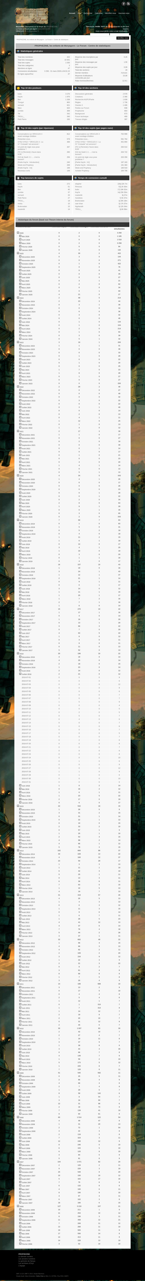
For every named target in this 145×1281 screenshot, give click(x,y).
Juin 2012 (26, 964)
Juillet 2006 (26, 1227)
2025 (22, 254)
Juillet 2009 (26, 1094)
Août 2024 (26, 315)
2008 (22, 1118)
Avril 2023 (26, 373)
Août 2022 (26, 404)
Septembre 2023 (28, 356)
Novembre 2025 (28, 261)
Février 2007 (27, 1200)
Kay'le (20, 97)
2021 (22, 432)
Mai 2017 (25, 637)
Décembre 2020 (28, 479)
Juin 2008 (26, 1141)
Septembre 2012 (28, 953)
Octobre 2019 (27, 531)
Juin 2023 (26, 366)
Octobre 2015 (27, 817)
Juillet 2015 (26, 827)
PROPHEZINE (52, 27)
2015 (22, 806)
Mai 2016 (25, 789)
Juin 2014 (26, 875)
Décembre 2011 (28, 988)
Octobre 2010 (27, 1039)
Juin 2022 (26, 411)
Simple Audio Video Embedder (25, 1276)
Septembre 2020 (28, 490)
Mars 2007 (26, 1196)
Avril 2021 (26, 462)
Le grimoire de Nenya (26, 1261)
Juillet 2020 (26, 497)
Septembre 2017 (28, 623)
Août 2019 (26, 537)
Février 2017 (27, 647)
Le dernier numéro (25, 1257)
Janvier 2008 (27, 1159)
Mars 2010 (26, 1063)
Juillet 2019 (26, 541)
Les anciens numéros (26, 1259)
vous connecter (114, 27)
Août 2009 (26, 1090)
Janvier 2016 (27, 803)
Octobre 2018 (27, 575)
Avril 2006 (26, 1237)
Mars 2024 (26, 332)
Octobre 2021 (27, 442)
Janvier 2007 (27, 1203)
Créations (79, 97)
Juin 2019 (26, 544)
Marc (20, 108)
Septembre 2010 (28, 1042)
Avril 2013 (26, 926)
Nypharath (79, 206)
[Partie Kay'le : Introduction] (28, 162)
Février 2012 (27, 977)
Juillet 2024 (26, 319)
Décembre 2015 (28, 810)
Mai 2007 (25, 1189)
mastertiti (21, 209)
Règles (78, 102)
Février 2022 (27, 425)
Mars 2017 (26, 644)
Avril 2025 (26, 284)
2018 (22, 565)
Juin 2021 (26, 455)
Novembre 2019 (28, 527)
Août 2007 (26, 1179)
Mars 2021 (26, 466)
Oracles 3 (79, 105)
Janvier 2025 (27, 295)
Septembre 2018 (28, 579)
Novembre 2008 (28, 1124)
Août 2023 (26, 360)
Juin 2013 (26, 919)
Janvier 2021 (27, 473)
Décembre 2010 (28, 1032)
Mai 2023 (25, 370)
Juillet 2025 (26, 274)
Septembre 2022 (28, 401)
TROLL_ (21, 116)
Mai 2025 (25, 281)
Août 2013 (26, 912)
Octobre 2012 (27, 950)
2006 (22, 1207)
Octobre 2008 (27, 1128)
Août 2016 (26, 671)
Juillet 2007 (26, 1183)
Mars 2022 (26, 421)
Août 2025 (26, 271)
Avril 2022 (26, 418)
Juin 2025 (26, 278)
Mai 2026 (25, 237)
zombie (20, 111)
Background (80, 114)
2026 (22, 233)
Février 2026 (27, 247)
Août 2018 (26, 582)
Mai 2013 (25, 923)
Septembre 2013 (28, 909)
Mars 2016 (26, 796)
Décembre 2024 (28, 301)
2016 (22, 654)
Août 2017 (26, 626)
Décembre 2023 (28, 346)
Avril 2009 (26, 1104)
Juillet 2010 (26, 1049)
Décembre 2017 (28, 613)
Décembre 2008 (28, 1121)
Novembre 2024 (28, 305)
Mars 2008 (26, 1152)
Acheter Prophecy (82, 171)
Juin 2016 (26, 786)
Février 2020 (27, 514)
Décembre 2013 (28, 899)
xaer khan (79, 204)
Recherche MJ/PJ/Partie (84, 100)
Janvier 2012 (27, 981)
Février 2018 (27, 603)
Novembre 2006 (28, 1213)
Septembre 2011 (28, 998)
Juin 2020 (26, 500)
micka (20, 204)
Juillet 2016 (26, 674)
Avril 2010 (26, 1059)
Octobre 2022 (27, 397)
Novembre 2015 (28, 813)
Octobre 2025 (27, 264)
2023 (22, 343)
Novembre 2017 (28, 616)
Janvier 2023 (27, 384)
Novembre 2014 (28, 858)
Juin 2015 (26, 830)
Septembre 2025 (28, 267)
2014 (22, 851)
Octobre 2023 (27, 353)
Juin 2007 (26, 1186)
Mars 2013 (26, 929)
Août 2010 (26, 1046)
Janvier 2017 (27, 650)
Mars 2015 (26, 841)
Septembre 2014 (28, 865)
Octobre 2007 (27, 1172)
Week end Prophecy (26, 165)
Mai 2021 (25, 459)
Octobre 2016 (27, 664)
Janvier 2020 (27, 517)
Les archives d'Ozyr (26, 1263)
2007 (22, 1162)
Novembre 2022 (28, 394)
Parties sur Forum (82, 108)
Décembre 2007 (28, 1165)
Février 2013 (27, 933)
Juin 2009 (26, 1097)
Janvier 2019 (27, 561)
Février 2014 (27, 888)
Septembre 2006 (28, 1220)
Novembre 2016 (28, 661)
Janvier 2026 (27, 250)
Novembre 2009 (28, 1080)
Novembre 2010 (28, 1036)
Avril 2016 (26, 793)
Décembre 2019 (28, 524)
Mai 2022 (25, 414)
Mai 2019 (25, 548)
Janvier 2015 (27, 847)
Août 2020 (26, 493)
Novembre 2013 (28, 902)
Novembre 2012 (28, 947)
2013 (22, 895)
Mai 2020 (25, 503)
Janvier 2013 (27, 936)
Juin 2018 (26, 589)
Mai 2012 (25, 967)
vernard (21, 105)
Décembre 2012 (28, 943)
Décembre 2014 (28, 854)
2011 (22, 984)
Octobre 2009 (27, 1083)
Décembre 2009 (28, 1077)
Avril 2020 (26, 507)
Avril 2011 (26, 1015)
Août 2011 (26, 1001)
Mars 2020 (26, 510)
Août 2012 (26, 957)
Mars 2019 (26, 555)
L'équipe (21, 1266)
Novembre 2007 (28, 1169)
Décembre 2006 (28, 1210)
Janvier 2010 (27, 1070)
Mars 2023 (26, 377)
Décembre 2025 (28, 257)
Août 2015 (26, 823)
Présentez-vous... (24, 139)
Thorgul (21, 102)
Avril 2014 (26, 882)
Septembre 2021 (28, 445)
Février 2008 (27, 1155)
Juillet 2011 (26, 1005)
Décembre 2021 (28, 435)
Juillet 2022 (26, 408)
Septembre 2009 (28, 1087)
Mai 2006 (25, 1234)
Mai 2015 (25, 834)
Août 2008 (26, 1135)
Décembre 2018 (28, 568)
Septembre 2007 (28, 1176)
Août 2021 (26, 449)
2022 (22, 387)
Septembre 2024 (28, 312)
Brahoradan (22, 206)
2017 (22, 609)
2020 (22, 476)
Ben (19, 100)
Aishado (124, 73)
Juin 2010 (26, 1053)
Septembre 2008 (28, 1131)
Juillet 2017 (26, 630)
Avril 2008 (26, 1148)
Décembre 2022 (28, 390)
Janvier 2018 (27, 606)
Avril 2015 (26, 837)
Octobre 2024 (27, 308)
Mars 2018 (26, 599)
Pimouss (78, 187)
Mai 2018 (25, 592)
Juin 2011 (26, 1008)
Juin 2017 (26, 633)
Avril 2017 (26, 640)
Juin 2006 (26, 1230)
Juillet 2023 (26, 363)
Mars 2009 (26, 1107)
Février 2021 (27, 469)
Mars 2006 (26, 1241)
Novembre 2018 (28, 572)
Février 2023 (27, 380)
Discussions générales (84, 94)
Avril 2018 (26, 596)
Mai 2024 (25, 325)
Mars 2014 (26, 885)
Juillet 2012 (26, 960)
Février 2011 (27, 1022)
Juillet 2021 (26, 452)
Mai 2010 (25, 1056)
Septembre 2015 (28, 820)
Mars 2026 (26, 243)
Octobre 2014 (27, 861)
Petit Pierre (22, 119)
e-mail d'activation (121, 31)
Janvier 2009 (27, 1114)
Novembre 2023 (28, 349)
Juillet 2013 (26, 916)
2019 (22, 520)
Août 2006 (26, 1224)
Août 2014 (26, 868)
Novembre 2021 (28, 438)
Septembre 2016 (28, 668)
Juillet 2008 (26, 1138)
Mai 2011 (25, 1012)
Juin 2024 (26, 322)
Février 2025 (27, 291)
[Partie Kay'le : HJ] (25, 168)
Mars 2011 (26, 1018)
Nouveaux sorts (24, 171)
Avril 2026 (26, 240)
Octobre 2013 (27, 905)
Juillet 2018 (26, 585)
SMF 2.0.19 (20, 1274)
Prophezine (79, 111)
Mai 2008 (25, 1145)
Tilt (19, 114)
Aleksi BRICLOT (43, 29)
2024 (22, 298)
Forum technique (81, 116)
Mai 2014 (25, 878)
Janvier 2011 (27, 1025)
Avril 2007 (26, 1193)
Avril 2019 (26, 551)
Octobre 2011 (27, 994)
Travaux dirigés (81, 119)
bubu (20, 94)
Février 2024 (27, 336)
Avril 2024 (26, 329)
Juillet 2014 (26, 871)
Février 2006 (27, 1244)
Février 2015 (27, 844)
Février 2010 (27, 1066)
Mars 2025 (26, 288)
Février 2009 (27, 1111)
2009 (22, 1073)
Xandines (78, 198)
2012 (22, 940)
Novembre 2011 (28, 991)
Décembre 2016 (28, 657)
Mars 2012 (26, 974)
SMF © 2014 (29, 1274)
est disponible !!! (32, 31)
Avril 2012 (26, 971)
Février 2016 (27, 800)
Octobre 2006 (27, 1217)
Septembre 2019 (28, 534)
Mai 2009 (25, 1101)
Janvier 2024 (27, 339)
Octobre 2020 (27, 486)
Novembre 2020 (28, 483)
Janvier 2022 (27, 428)
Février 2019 (27, 558)
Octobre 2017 (27, 620)
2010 (22, 1029)
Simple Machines (39, 1274)
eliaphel (78, 184)
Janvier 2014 (27, 892)
